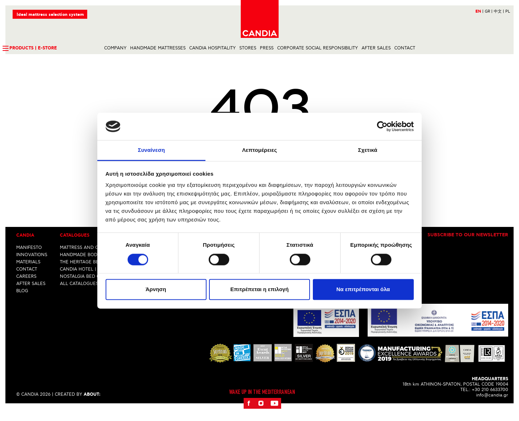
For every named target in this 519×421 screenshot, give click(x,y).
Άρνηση (156, 289)
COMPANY (115, 48)
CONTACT (404, 48)
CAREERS (26, 288)
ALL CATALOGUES (79, 296)
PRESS (267, 48)
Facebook (248, 415)
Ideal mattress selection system (50, 14)
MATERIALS (28, 274)
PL (507, 11)
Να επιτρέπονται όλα (363, 289)
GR (489, 11)
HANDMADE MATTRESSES (158, 48)
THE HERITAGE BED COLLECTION (96, 274)
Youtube (274, 415)
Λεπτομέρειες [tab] (259, 150)
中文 (499, 11)
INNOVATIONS (31, 267)
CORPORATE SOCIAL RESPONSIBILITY (317, 48)
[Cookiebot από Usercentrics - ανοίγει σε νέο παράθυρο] (382, 126)
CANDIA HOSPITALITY (212, 48)
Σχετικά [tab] (367, 150)
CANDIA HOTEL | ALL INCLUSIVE (95, 281)
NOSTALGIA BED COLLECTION (92, 288)
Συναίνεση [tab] (151, 150)
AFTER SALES (376, 48)
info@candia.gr (492, 407)
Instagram (260, 415)
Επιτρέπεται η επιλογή (259, 289)
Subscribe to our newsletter (467, 248)
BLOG (22, 303)
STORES (247, 48)
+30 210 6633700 (490, 402)
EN (479, 11)
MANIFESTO (29, 260)
